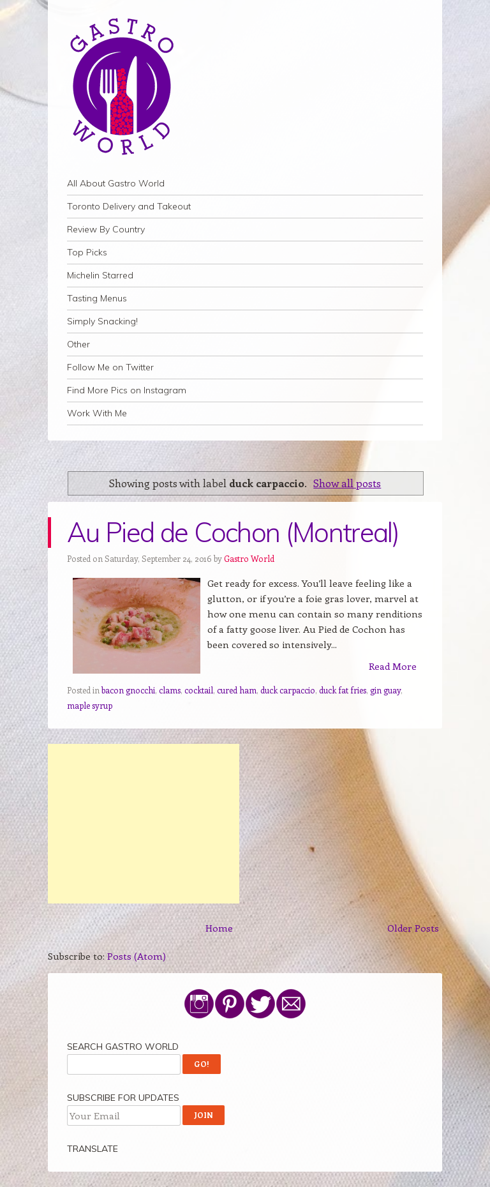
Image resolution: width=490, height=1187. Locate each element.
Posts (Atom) (136, 955)
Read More (393, 666)
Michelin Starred (100, 275)
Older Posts (413, 927)
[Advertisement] (143, 823)
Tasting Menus (97, 298)
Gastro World (249, 558)
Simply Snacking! (102, 321)
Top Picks (87, 252)
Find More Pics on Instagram (126, 390)
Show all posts (347, 483)
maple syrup (89, 705)
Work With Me (97, 413)
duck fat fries (342, 689)
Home (219, 927)
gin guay (385, 689)
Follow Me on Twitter (110, 367)
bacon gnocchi (128, 689)
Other (78, 344)
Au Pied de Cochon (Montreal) (233, 532)
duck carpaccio (287, 689)
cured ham (236, 689)
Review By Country (106, 229)
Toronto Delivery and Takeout (129, 206)
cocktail (198, 689)
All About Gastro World (116, 183)
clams (170, 689)
